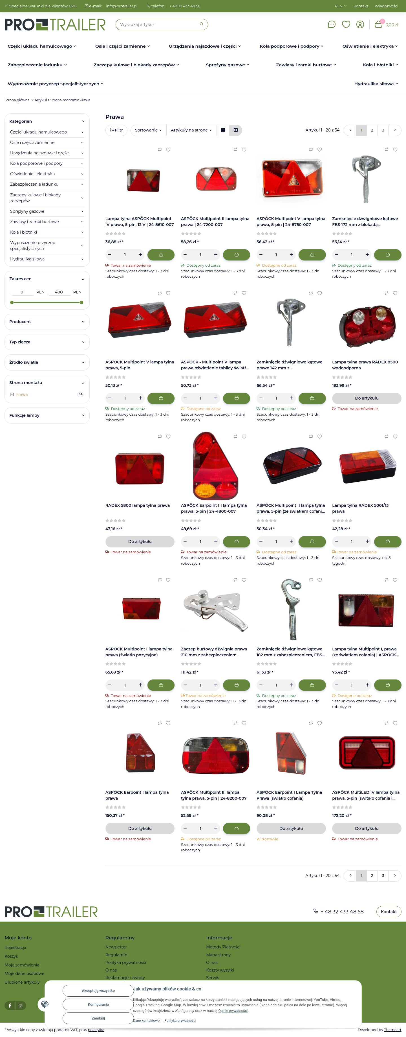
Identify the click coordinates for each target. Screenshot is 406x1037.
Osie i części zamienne (32, 142)
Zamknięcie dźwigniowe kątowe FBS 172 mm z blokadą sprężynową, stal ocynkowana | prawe (365, 222)
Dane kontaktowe (147, 1020)
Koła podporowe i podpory (36, 163)
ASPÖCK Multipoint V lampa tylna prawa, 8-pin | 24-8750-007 (291, 221)
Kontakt (361, 6)
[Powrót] (350, 130)
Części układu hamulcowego (38, 132)
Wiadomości (386, 6)
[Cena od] (22, 292)
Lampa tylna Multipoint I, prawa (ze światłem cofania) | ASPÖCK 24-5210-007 (364, 652)
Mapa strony (218, 954)
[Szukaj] (156, 24)
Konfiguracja (98, 1004)
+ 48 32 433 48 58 (187, 6)
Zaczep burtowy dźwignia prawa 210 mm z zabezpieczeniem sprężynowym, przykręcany (214, 652)
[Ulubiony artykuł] (168, 149)
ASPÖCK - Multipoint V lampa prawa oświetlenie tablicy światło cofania (214, 365)
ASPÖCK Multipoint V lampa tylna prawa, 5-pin (139, 364)
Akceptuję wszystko (98, 990)
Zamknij (98, 1018)
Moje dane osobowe (24, 973)
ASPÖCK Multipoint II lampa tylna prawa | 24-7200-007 (215, 221)
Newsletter (116, 947)
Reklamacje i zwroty (125, 977)
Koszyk (11, 956)
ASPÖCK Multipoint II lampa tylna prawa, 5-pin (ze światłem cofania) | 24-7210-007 (291, 508)
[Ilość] (125, 254)
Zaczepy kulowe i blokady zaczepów (35, 197)
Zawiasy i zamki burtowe (34, 221)
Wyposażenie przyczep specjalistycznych (32, 245)
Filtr (116, 130)
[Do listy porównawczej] (160, 149)
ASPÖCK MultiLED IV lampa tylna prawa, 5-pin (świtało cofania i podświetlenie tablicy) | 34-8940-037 (366, 795)
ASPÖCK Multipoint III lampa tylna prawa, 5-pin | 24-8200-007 (214, 795)
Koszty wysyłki (220, 970)
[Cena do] (58, 292)
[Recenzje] (115, 233)
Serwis (212, 977)
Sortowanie (146, 130)
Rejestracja (15, 947)
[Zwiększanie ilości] (140, 254)
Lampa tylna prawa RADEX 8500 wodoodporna (365, 364)
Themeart (392, 1029)
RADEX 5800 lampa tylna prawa (137, 505)
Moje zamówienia (22, 965)
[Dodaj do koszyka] (161, 254)
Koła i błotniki (23, 232)
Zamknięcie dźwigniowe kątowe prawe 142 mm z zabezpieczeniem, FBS (290, 365)
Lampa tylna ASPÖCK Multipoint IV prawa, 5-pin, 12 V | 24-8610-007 (139, 221)
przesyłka (96, 1029)
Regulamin (116, 954)
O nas (111, 970)
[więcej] (395, 130)
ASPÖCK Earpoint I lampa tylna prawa (137, 795)
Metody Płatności (223, 947)
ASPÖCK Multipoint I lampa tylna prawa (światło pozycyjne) (139, 651)
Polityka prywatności (183, 1020)
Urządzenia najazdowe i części (40, 152)
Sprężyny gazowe (27, 211)
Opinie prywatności (234, 1011)
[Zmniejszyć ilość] (110, 254)
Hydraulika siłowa (27, 259)
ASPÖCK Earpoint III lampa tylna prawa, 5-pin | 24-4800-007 (214, 508)
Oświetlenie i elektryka (32, 173)
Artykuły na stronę (189, 130)
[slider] (12, 302)
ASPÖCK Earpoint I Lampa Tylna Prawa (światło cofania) (289, 795)
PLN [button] (339, 6)
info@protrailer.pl (122, 6)
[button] (346, 24)
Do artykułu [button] (366, 398)
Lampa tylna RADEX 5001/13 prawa (360, 508)
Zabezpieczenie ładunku (34, 184)
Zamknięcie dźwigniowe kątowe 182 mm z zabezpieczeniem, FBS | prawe (291, 652)
